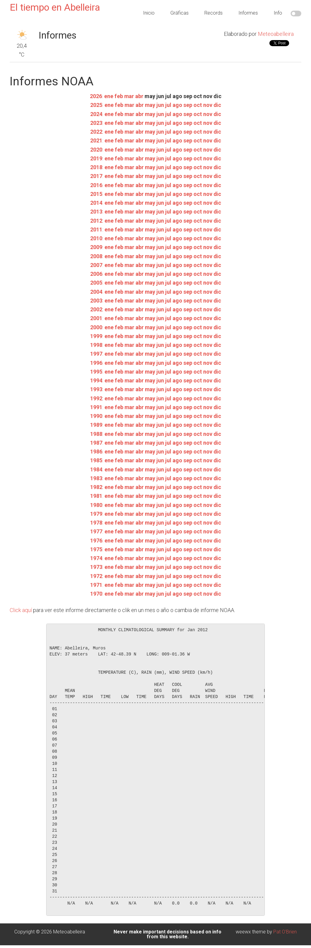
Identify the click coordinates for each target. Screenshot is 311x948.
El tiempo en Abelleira (55, 7)
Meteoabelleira (276, 34)
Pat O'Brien (285, 932)
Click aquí (21, 610)
